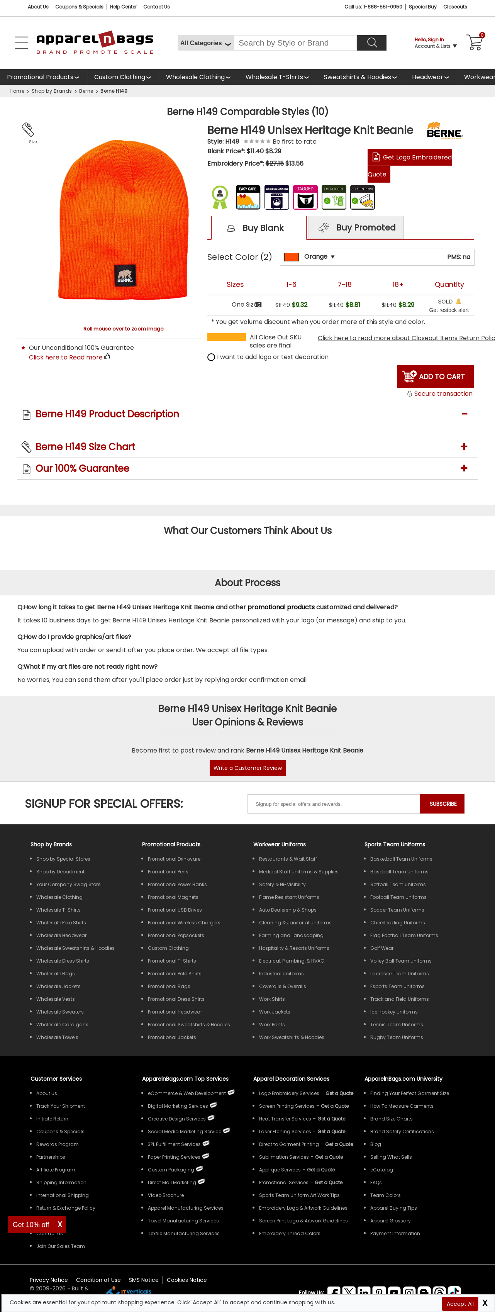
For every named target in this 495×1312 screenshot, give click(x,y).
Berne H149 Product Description (107, 414)
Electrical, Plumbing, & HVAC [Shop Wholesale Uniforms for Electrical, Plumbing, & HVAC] (291, 961)
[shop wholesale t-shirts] (278, 77)
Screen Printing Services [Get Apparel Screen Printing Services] (287, 1106)
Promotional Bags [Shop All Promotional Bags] (169, 986)
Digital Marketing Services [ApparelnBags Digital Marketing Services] (178, 1106)
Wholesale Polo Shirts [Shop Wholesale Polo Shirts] (61, 922)
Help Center (123, 6)
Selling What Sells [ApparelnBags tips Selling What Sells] (391, 1157)
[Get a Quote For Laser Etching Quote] (331, 1131)
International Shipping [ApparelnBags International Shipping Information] (62, 1195)
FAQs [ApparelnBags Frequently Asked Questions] (376, 1182)
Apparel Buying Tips (393, 1208)
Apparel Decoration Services (291, 1079)
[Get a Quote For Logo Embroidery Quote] (339, 1093)
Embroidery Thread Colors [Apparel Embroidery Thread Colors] (289, 1233)
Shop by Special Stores (63, 859)
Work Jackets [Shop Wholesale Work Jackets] (274, 1012)
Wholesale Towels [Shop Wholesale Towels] (57, 1037)
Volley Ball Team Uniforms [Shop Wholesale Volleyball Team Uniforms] (401, 961)
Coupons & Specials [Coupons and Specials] (79, 6)
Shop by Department (60, 871)
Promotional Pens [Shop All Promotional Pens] (168, 871)
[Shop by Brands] (51, 844)
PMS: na (458, 257)
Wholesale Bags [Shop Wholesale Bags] (55, 973)
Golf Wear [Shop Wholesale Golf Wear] (381, 948)
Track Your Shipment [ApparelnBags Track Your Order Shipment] (60, 1106)
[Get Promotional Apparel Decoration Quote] (328, 1182)
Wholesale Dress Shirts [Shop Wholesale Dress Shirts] (62, 961)
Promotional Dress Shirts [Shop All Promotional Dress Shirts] (176, 999)
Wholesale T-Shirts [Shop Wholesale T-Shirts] (58, 910)
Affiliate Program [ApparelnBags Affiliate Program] (55, 1169)
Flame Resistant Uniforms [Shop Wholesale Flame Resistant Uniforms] (289, 897)
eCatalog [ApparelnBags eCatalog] (381, 1169)
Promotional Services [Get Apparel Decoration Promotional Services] (284, 1182)
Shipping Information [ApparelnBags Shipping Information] (61, 1182)
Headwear (427, 77)
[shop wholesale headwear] (431, 77)
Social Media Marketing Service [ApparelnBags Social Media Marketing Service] (184, 1131)
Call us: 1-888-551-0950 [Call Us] (373, 6)
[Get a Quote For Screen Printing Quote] (335, 1106)
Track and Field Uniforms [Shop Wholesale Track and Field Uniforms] (399, 999)
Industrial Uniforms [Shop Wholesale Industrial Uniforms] (281, 973)
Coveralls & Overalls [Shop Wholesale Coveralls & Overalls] (282, 986)
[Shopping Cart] (473, 43)
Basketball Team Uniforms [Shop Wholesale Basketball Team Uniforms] (401, 859)
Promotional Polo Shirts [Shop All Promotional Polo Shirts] (175, 973)
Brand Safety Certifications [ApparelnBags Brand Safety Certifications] (402, 1131)
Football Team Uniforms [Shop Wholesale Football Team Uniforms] (398, 897)
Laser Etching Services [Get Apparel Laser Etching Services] (285, 1131)
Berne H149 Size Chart (85, 447)
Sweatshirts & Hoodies (357, 77)
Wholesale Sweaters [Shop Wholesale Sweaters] (60, 1012)
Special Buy (423, 6)
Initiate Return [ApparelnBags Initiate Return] (52, 1118)
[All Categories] (206, 43)
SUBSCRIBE (443, 804)
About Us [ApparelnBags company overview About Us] (46, 1093)
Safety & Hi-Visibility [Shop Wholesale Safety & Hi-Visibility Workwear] (282, 884)
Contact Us (156, 6)
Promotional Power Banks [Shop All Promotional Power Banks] (177, 884)
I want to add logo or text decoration (268, 357)
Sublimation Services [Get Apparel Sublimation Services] (284, 1157)
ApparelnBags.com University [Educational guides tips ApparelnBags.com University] (403, 1079)
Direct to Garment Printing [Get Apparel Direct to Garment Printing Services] (289, 1144)
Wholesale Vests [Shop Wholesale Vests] (55, 999)
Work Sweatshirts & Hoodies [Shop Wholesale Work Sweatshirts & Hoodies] (291, 1037)
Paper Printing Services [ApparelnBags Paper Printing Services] (174, 1157)
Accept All (460, 1304)
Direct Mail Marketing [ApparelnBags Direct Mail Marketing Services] (172, 1182)
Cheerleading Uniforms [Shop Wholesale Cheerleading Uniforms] (397, 922)
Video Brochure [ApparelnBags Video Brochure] (166, 1195)
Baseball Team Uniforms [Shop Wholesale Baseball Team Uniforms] (399, 871)
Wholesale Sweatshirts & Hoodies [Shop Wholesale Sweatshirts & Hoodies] (75, 948)
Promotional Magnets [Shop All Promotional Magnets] (173, 897)
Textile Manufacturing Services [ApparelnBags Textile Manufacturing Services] (184, 1233)
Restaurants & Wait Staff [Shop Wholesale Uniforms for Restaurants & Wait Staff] (288, 859)
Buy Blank (251, 228)
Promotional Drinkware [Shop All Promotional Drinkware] (174, 859)
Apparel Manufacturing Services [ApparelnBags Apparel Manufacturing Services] (186, 1208)
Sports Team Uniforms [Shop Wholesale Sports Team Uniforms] (394, 844)
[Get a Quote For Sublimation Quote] (329, 1157)
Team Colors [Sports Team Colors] (385, 1195)
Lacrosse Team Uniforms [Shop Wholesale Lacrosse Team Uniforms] (399, 973)
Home (17, 91)
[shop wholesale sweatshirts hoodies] (361, 77)
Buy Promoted (356, 228)
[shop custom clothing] (123, 77)
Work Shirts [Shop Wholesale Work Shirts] (272, 999)
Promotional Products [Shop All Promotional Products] (171, 844)
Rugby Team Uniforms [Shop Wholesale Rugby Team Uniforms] (396, 1037)
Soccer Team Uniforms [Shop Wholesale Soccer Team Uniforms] (397, 910)
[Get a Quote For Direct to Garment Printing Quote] (339, 1144)
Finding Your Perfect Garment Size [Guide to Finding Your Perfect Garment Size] (409, 1093)
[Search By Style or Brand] (295, 43)
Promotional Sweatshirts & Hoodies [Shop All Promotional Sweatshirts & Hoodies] (189, 1024)
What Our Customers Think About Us (248, 530)
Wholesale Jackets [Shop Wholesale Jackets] (58, 986)
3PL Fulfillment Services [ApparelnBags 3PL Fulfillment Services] (174, 1144)
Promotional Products (40, 77)
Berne (86, 91)
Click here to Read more (66, 357)
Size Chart (31, 142)
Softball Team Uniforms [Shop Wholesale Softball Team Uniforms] (398, 884)
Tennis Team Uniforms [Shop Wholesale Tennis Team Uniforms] (396, 1024)
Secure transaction (440, 393)
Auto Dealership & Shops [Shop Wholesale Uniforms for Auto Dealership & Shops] (288, 910)
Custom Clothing (119, 77)
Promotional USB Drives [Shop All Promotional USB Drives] (175, 910)
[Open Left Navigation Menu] (21, 43)
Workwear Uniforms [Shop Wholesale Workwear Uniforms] (279, 844)
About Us (38, 6)
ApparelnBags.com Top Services (185, 1079)
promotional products (281, 607)
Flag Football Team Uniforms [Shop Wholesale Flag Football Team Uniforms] (404, 935)
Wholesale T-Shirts (274, 77)
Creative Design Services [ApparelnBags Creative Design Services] (177, 1118)
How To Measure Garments (402, 1106)
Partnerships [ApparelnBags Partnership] (50, 1157)
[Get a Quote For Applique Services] (321, 1169)
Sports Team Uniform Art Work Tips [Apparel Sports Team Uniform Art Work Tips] (299, 1195)
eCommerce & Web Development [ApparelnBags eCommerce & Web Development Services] (187, 1093)
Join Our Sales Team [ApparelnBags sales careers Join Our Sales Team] (60, 1246)
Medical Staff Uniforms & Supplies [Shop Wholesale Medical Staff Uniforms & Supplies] (299, 871)
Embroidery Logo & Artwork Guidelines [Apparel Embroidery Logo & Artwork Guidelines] (303, 1208)
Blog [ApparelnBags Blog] (375, 1144)
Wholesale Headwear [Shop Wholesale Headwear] (61, 935)
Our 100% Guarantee (82, 468)
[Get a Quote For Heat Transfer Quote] (331, 1118)
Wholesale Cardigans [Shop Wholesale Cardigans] (62, 1024)
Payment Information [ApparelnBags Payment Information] (395, 1233)
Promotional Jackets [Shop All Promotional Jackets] (172, 1037)
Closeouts (455, 6)
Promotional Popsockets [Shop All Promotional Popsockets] (176, 935)
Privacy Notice (49, 1280)
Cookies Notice (187, 1280)
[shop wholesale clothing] (199, 77)
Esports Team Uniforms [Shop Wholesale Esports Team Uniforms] (397, 986)
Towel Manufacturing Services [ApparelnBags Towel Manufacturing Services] (183, 1220)
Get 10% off (31, 1225)
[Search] (372, 43)
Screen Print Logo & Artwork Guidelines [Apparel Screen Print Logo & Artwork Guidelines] (303, 1220)
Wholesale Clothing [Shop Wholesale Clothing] (59, 897)
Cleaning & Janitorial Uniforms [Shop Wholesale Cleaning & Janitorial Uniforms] (295, 922)
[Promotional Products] (43, 77)
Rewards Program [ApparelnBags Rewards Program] (57, 1144)
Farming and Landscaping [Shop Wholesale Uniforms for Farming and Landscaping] (291, 935)
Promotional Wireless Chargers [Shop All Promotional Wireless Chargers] (184, 922)
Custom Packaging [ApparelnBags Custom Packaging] (171, 1169)
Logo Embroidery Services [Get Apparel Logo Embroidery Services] (289, 1093)
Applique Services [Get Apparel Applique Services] (280, 1169)
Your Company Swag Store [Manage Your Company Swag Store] (68, 884)
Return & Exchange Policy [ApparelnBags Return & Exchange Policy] (65, 1208)
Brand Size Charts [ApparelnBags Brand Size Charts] (391, 1118)
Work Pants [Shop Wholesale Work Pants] (272, 1024)
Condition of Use (98, 1280)
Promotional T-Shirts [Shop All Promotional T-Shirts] (172, 961)
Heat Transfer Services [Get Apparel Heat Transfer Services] (285, 1118)
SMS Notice (144, 1280)
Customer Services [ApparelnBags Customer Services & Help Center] (56, 1079)
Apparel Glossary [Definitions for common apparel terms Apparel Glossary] (390, 1220)
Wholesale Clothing (195, 77)
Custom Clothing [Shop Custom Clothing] (168, 948)
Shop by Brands (52, 91)
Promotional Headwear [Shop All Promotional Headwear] (175, 1012)
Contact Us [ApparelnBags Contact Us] (49, 1233)
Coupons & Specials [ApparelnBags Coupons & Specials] (60, 1131)
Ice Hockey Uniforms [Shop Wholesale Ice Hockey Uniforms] (394, 1012)
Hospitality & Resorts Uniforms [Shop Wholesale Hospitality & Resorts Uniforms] (294, 948)
